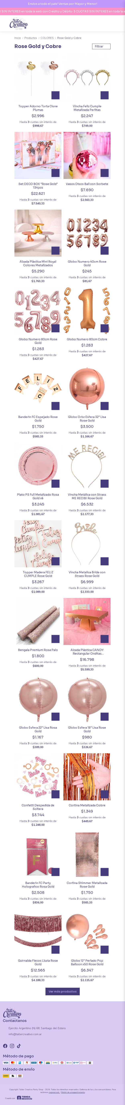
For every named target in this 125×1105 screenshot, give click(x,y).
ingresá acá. (54, 1092)
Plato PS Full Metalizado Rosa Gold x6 (38, 496)
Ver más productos (63, 991)
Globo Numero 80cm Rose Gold (38, 341)
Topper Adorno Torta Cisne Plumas (38, 108)
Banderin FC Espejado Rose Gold (38, 418)
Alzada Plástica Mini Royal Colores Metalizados (38, 263)
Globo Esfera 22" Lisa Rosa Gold (38, 729)
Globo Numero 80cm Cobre (87, 339)
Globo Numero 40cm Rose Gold (87, 263)
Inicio (19, 38)
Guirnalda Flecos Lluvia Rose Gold (38, 962)
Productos (32, 38)
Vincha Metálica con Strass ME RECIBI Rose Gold (87, 496)
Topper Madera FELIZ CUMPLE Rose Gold (38, 574)
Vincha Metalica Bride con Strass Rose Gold (87, 574)
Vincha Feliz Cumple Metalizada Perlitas (87, 108)
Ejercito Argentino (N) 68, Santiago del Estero (34, 1028)
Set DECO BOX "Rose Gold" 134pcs (38, 185)
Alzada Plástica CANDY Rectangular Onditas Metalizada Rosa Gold (87, 651)
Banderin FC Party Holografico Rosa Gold (38, 884)
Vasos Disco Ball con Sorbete (87, 184)
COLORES (49, 38)
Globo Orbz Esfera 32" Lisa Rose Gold (87, 418)
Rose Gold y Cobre (69, 38)
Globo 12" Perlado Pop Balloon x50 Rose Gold (87, 962)
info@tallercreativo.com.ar (22, 1034)
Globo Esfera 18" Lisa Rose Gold (87, 729)
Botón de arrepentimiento (73, 1092)
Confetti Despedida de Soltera (38, 807)
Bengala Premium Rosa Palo (38, 650)
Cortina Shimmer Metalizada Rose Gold (87, 884)
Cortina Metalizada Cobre (87, 805)
